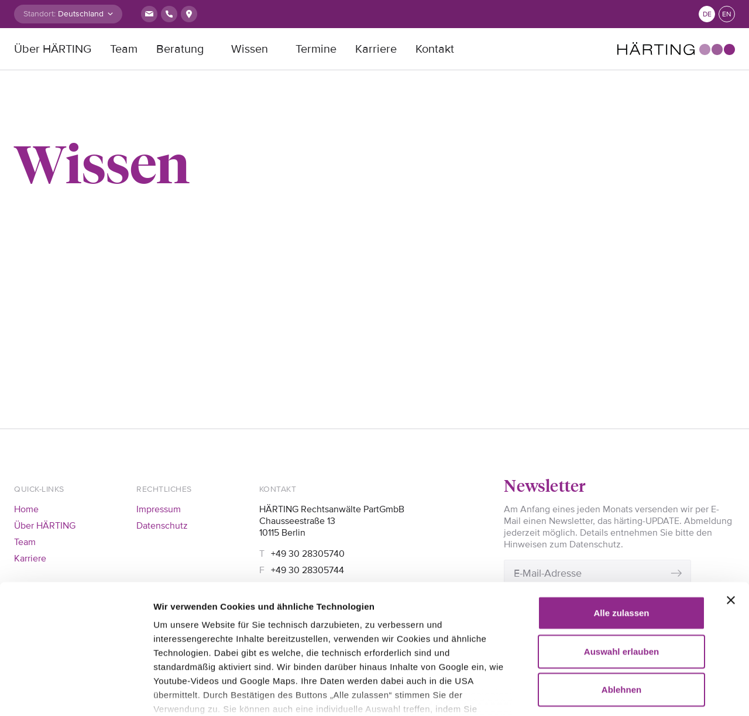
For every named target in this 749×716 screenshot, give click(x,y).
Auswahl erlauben (621, 558)
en (726, 14)
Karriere (376, 49)
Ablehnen (621, 596)
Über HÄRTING (52, 49)
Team (124, 49)
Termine (316, 49)
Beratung (180, 49)
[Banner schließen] (731, 507)
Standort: (39, 14)
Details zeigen (182, 693)
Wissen (249, 49)
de (707, 14)
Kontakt (434, 49)
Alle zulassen (621, 520)
